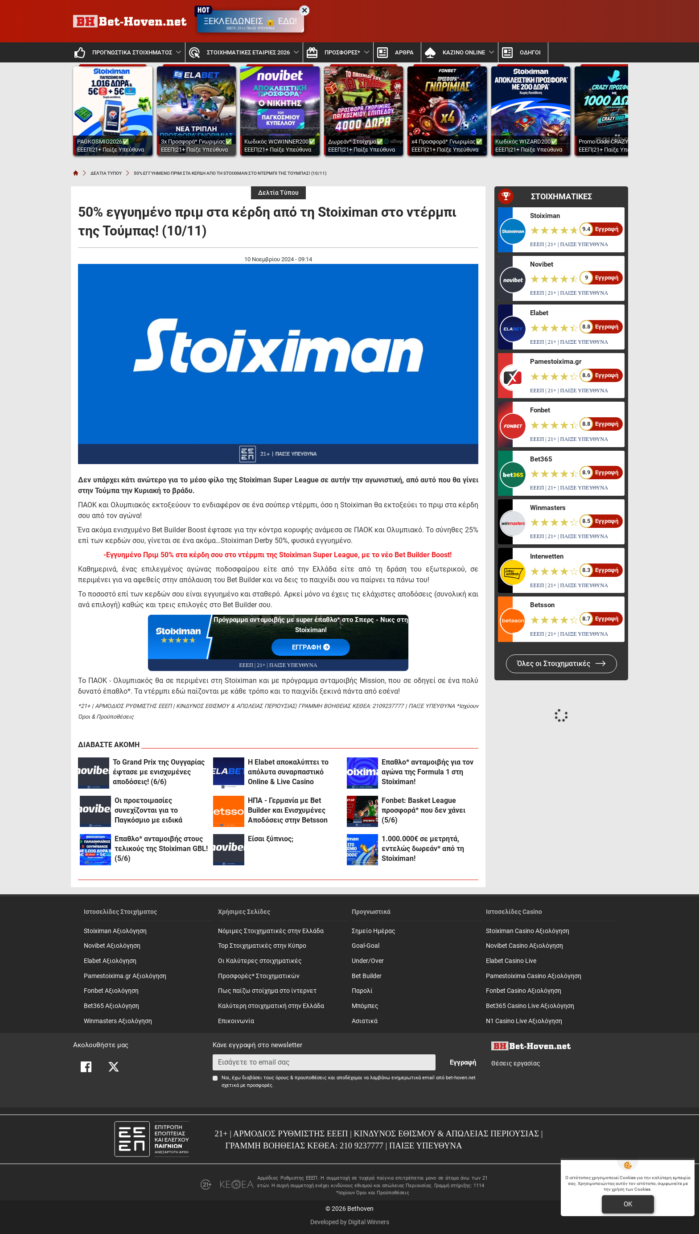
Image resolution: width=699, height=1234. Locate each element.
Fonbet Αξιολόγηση (111, 991)
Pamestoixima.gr (555, 362)
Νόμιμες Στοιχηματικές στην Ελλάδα (271, 931)
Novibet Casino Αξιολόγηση (524, 946)
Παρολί (362, 991)
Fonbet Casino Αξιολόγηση (523, 991)
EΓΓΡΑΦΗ (311, 647)
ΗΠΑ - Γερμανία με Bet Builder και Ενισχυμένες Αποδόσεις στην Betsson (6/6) (288, 810)
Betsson (542, 605)
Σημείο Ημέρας (373, 931)
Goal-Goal (365, 946)
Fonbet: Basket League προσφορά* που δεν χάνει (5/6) (423, 810)
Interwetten (546, 556)
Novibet (541, 264)
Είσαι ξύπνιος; (270, 839)
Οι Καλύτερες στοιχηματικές (260, 961)
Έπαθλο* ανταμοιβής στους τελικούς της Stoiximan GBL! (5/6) (161, 849)
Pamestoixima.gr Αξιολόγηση (125, 976)
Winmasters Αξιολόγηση (118, 1021)
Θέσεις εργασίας (515, 1063)
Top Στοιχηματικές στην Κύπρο (262, 946)
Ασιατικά (365, 1021)
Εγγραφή (463, 1062)
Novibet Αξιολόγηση (112, 946)
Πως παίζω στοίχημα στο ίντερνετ (267, 991)
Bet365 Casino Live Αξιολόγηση (530, 1006)
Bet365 (541, 459)
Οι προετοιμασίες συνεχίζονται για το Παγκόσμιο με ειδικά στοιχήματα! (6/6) (148, 810)
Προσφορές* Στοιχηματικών (259, 976)
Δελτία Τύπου (278, 193)
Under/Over (368, 961)
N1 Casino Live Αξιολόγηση (524, 1021)
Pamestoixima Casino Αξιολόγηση (533, 976)
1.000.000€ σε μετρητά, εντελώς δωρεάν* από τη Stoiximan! (423, 849)
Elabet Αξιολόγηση (110, 961)
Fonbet (540, 410)
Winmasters (548, 508)
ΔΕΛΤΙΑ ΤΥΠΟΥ (106, 173)
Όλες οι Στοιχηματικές (561, 663)
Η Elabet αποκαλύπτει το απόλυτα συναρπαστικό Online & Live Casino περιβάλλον (288, 772)
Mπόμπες (365, 1006)
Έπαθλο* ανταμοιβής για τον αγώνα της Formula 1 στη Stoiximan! (427, 772)
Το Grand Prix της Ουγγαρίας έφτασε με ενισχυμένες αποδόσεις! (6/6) (159, 772)
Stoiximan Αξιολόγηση (115, 931)
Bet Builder (367, 976)
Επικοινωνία (236, 1021)
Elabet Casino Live (511, 961)
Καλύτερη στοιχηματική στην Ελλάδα (271, 1006)
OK (628, 1204)
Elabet (539, 313)
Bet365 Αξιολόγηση (111, 1006)
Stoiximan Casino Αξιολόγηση (527, 931)
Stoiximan (545, 216)
